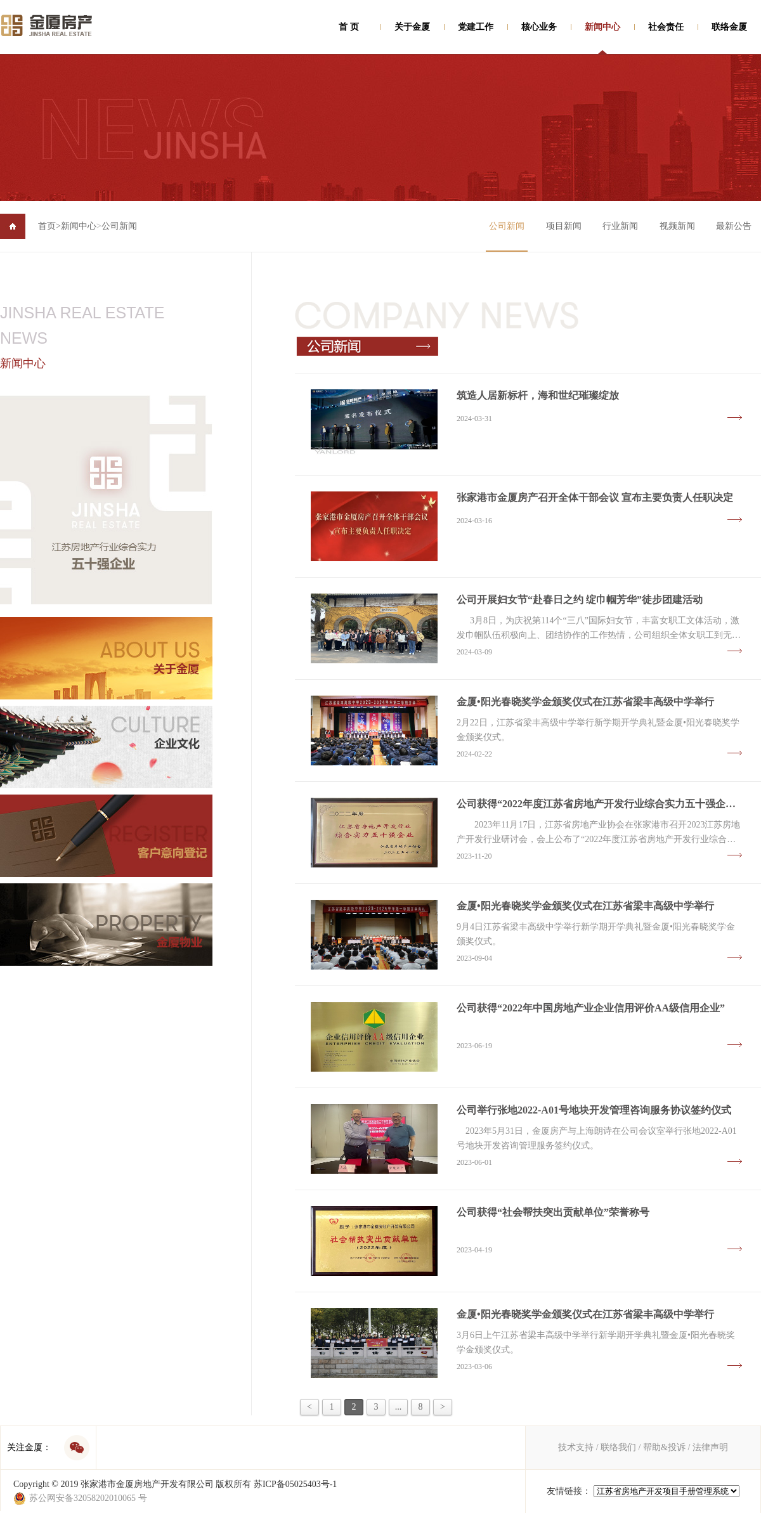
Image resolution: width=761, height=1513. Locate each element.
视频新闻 (677, 226)
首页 (49, 226)
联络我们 (618, 1447)
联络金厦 (729, 27)
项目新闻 (564, 226)
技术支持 (576, 1447)
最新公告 (733, 226)
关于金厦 (412, 27)
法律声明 (710, 1447)
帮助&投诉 (664, 1447)
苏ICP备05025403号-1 (295, 1484)
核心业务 (539, 27)
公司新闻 (119, 226)
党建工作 (475, 27)
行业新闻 (620, 226)
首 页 (349, 27)
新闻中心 (602, 27)
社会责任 (666, 27)
